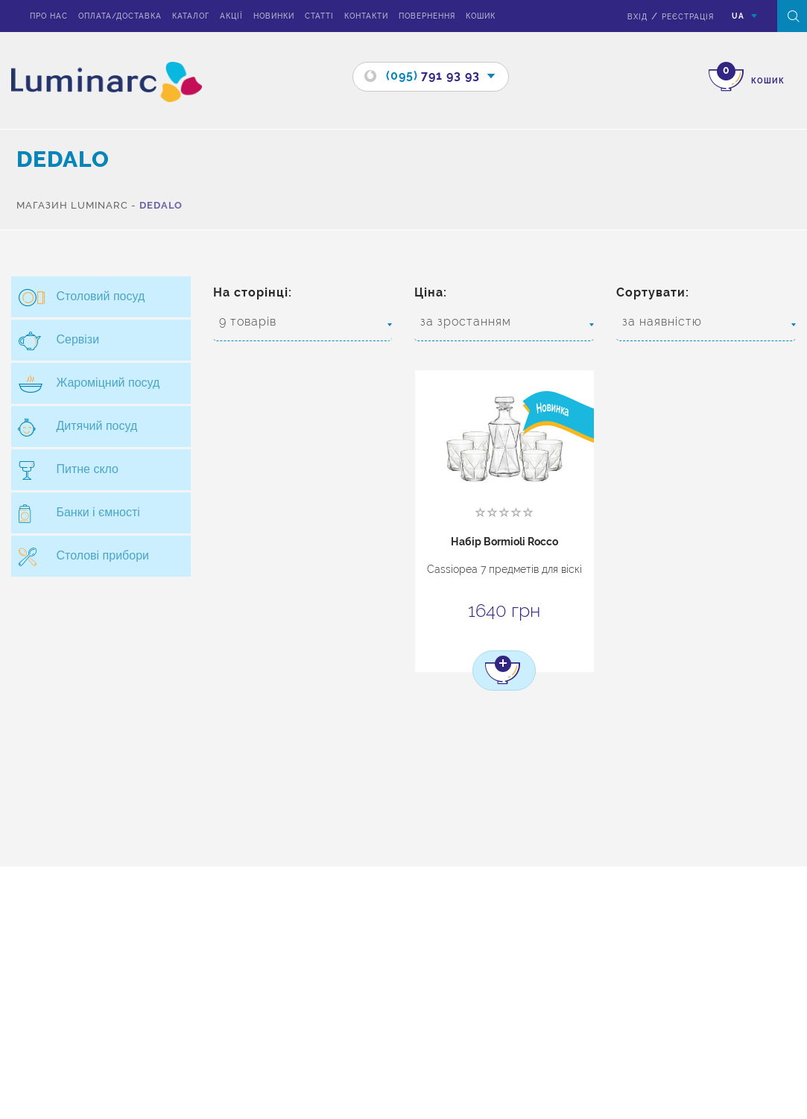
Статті (319, 16)
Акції (231, 16)
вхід (637, 17)
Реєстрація (688, 17)
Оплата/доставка (120, 16)
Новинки (273, 16)
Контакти (366, 16)
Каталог (190, 16)
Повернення (427, 16)
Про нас (49, 16)
